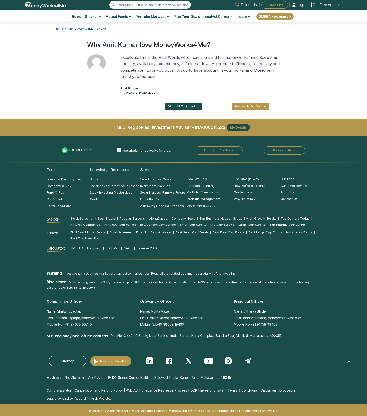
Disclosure (287, 390)
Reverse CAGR (148, 248)
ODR (193, 390)
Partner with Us (284, 150)
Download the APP (113, 361)
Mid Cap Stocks (222, 224)
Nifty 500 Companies (120, 224)
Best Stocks (107, 218)
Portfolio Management (203, 199)
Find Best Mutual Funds (88, 232)
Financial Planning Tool (64, 179)
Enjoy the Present (153, 199)
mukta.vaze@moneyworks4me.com (177, 318)
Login (299, 5)
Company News (183, 218)
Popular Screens (132, 218)
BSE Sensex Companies (158, 224)
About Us (287, 192)
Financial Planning (201, 186)
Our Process (243, 192)
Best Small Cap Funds (192, 232)
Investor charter (212, 390)
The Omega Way (246, 179)
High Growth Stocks (261, 218)
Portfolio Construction (203, 192)
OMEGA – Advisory (274, 16)
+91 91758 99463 (263, 324)
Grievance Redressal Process (164, 390)
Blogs (94, 179)
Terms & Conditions (243, 390)
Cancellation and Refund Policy (99, 390)
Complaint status (59, 390)
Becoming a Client (201, 205)
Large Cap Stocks (251, 224)
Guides (95, 199)
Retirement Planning (155, 186)
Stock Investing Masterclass (111, 192)
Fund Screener (121, 232)
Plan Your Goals (187, 16)
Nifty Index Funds (299, 232)
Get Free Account (327, 5)
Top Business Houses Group (220, 218)
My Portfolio (56, 199)
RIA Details (238, 127)
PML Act (132, 390)
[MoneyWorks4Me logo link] (45, 4)
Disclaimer (268, 390)
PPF (117, 248)
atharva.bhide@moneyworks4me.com (272, 318)
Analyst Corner (219, 16)
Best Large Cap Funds (265, 232)
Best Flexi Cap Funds (228, 232)
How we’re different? (249, 186)
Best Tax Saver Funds (86, 238)
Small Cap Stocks (193, 224)
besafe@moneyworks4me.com (148, 150)
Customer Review (294, 186)
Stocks (93, 16)
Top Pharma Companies (287, 224)
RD (108, 248)
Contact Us (289, 199)
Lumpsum (94, 248)
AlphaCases (158, 218)
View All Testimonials (183, 106)
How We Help (197, 179)
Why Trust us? (245, 199)
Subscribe (274, 5)
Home (76, 16)
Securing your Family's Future (162, 192)
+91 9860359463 (82, 150)
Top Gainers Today (295, 218)
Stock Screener (82, 218)
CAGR (128, 248)
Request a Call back (218, 150)
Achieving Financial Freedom (162, 206)
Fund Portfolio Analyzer (154, 232)
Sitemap (67, 361)
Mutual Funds (118, 16)
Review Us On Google (250, 106)
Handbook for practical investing (114, 186)
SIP (72, 248)
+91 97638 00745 (77, 324)
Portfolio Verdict (59, 206)
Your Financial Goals (155, 179)
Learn (243, 16)
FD (81, 248)
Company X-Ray (59, 186)
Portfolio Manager (152, 16)
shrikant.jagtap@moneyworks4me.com (85, 318)
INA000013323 (210, 126)
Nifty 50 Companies (85, 224)
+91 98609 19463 (170, 324)
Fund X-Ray (55, 192)
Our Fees (287, 179)
